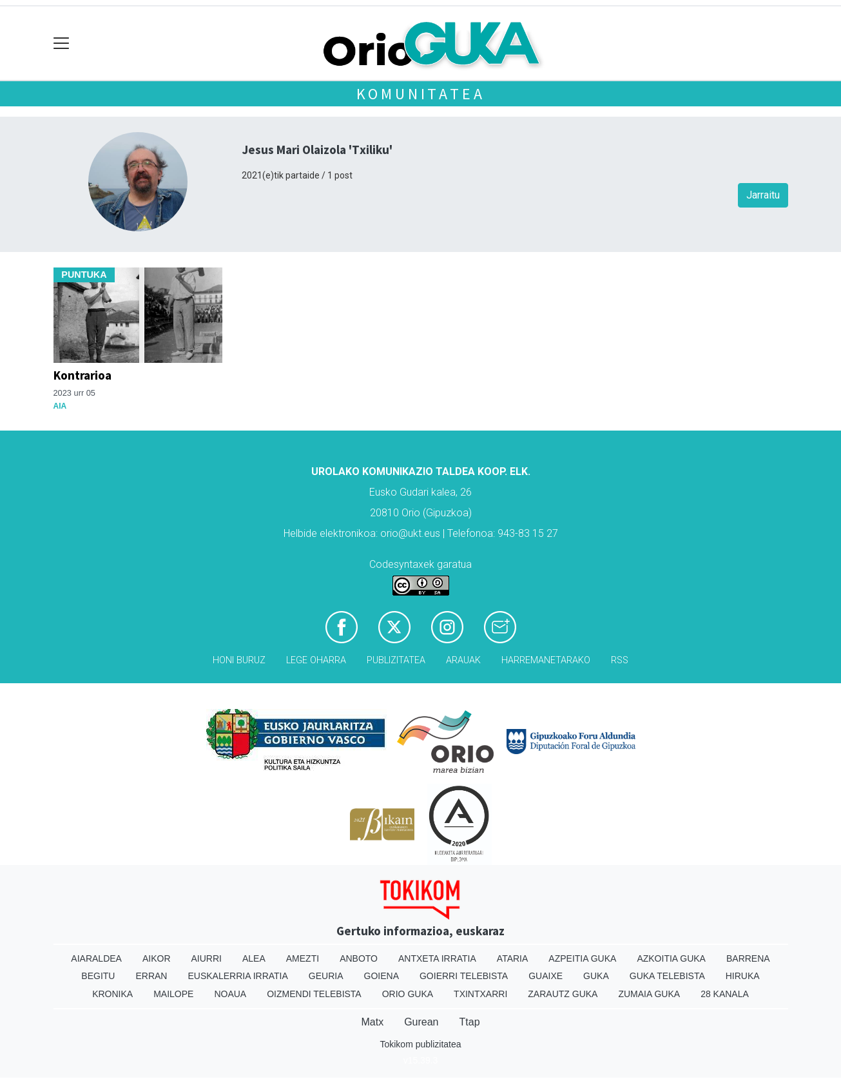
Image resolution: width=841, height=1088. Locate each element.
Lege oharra (316, 660)
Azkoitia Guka (671, 958)
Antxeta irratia (437, 958)
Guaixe (545, 976)
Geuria (326, 976)
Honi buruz (239, 660)
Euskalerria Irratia (237, 976)
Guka (596, 976)
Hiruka (743, 976)
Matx (372, 1021)
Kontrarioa (82, 375)
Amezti (302, 958)
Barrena (748, 958)
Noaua (230, 994)
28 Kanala (725, 994)
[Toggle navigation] (61, 43)
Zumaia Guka (649, 994)
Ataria (512, 958)
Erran (151, 976)
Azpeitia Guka (582, 958)
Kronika (112, 994)
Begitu (98, 976)
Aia (60, 406)
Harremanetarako (545, 660)
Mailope (173, 994)
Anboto (359, 958)
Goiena (381, 976)
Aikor (156, 958)
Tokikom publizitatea (420, 1044)
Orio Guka (407, 994)
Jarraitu (763, 195)
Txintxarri (480, 994)
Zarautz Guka (562, 994)
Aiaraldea (96, 958)
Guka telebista (667, 976)
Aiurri (206, 958)
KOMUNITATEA (420, 94)
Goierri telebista (464, 976)
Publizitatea (396, 660)
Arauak (463, 660)
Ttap (469, 1021)
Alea (254, 958)
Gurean (421, 1021)
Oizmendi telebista (314, 994)
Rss (619, 660)
